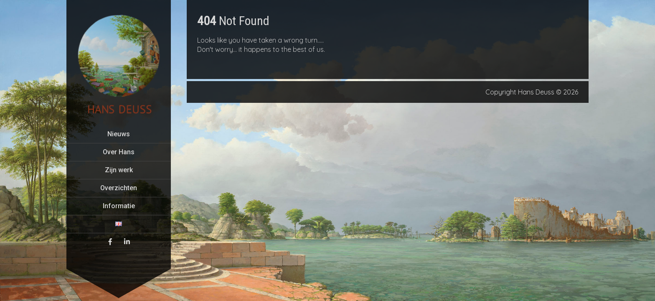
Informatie (119, 206)
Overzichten (118, 188)
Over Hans (119, 152)
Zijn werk (119, 170)
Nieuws (118, 134)
